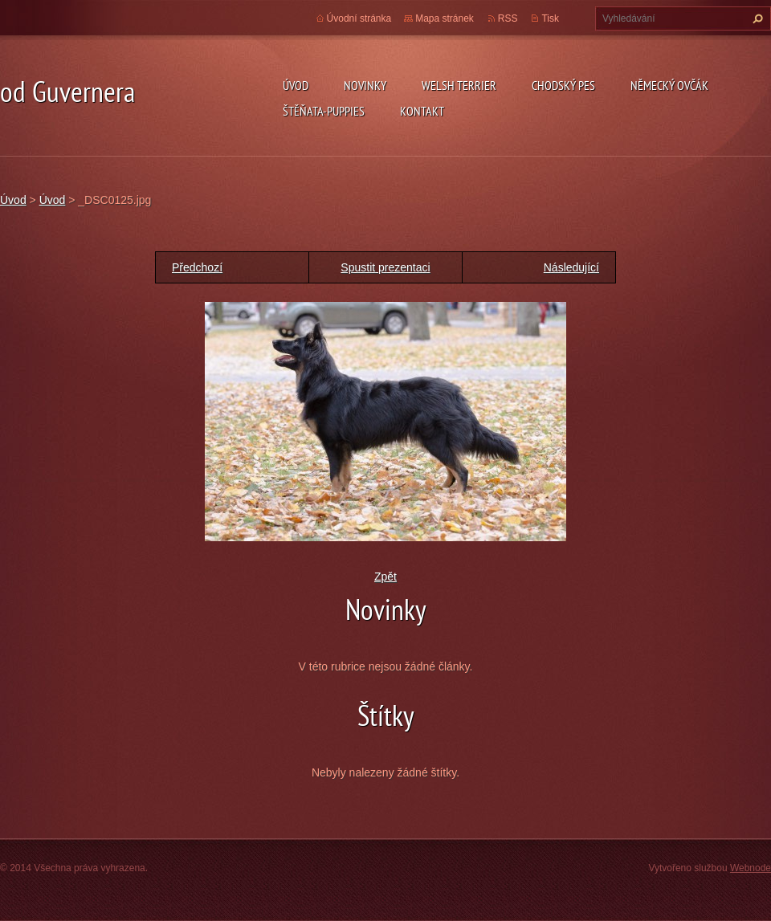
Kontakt (422, 111)
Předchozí (197, 267)
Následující (571, 267)
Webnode (750, 868)
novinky (365, 85)
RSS (508, 18)
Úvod (295, 85)
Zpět (385, 576)
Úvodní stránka (359, 18)
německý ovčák (669, 85)
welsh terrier (459, 85)
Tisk (550, 18)
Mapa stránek (444, 18)
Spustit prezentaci (385, 267)
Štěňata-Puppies (324, 111)
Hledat (756, 18)
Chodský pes (563, 85)
